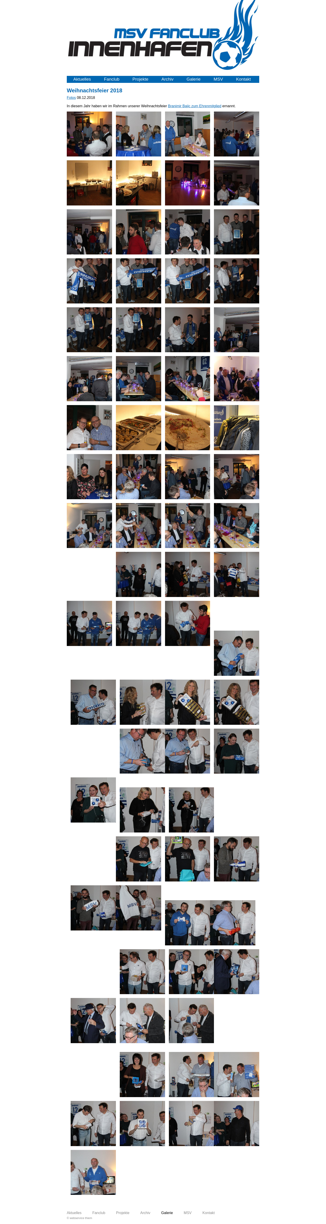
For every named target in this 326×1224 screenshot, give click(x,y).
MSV (218, 79)
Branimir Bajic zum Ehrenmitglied (194, 106)
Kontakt (243, 79)
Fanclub (111, 79)
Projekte (140, 79)
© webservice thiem (79, 1218)
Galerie (194, 79)
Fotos (71, 98)
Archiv (167, 79)
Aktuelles (82, 79)
